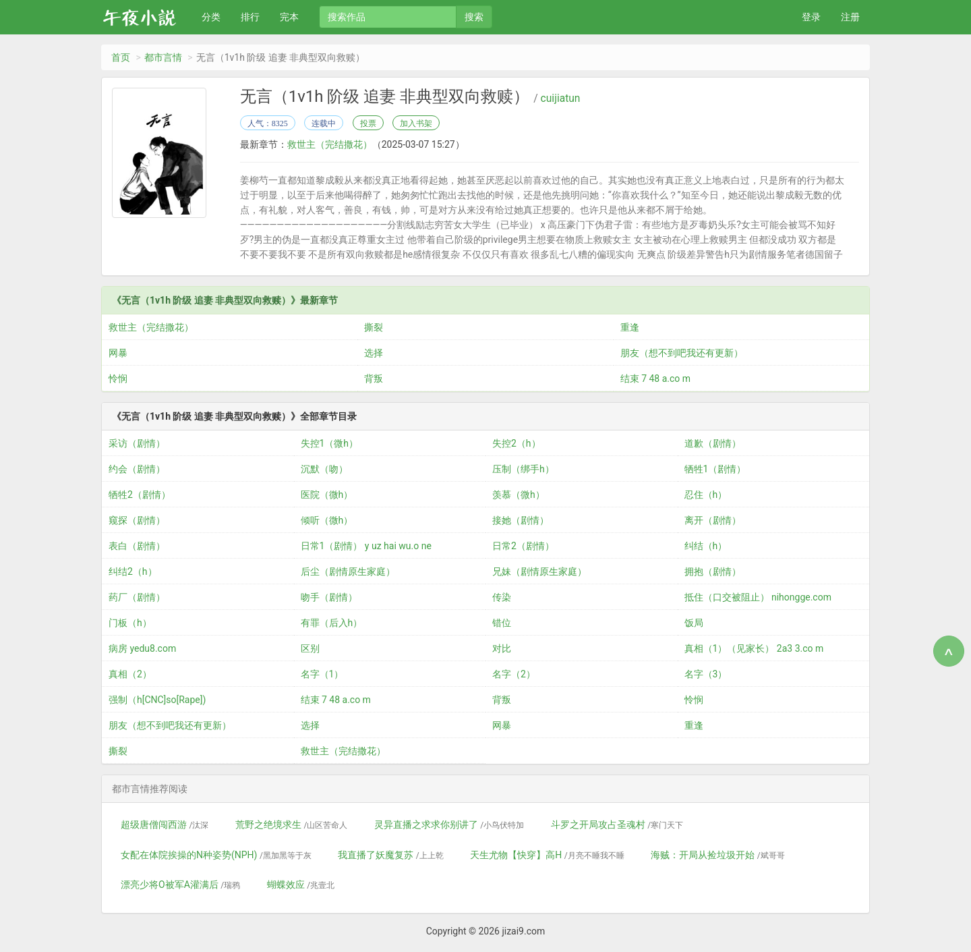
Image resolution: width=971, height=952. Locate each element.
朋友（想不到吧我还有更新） (681, 352)
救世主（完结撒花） (329, 144)
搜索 (474, 16)
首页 (120, 57)
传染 (501, 597)
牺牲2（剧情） (140, 494)
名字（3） (706, 674)
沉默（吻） (324, 469)
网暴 (118, 352)
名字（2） (513, 674)
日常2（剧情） (523, 545)
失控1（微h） (330, 443)
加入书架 (416, 123)
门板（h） (130, 622)
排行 (250, 16)
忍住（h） (706, 494)
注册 (850, 16)
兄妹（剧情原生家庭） (539, 571)
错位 (501, 622)
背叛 (373, 378)
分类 (211, 16)
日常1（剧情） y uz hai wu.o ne (366, 545)
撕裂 (373, 327)
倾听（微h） (327, 520)
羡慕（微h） (518, 494)
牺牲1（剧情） (715, 469)
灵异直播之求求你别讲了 (449, 824)
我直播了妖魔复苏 (390, 854)
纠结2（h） (133, 571)
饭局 (693, 622)
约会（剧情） (137, 469)
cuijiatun (561, 98)
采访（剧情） (137, 443)
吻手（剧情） (329, 597)
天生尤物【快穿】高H (547, 854)
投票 (368, 123)
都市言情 (163, 57)
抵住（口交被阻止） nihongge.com (757, 597)
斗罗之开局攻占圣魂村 (617, 824)
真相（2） (130, 674)
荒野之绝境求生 (291, 824)
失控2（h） (516, 443)
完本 (289, 16)
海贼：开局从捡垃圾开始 (717, 854)
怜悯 (118, 378)
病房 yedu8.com (142, 648)
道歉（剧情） (712, 443)
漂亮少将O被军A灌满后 (180, 884)
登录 (811, 16)
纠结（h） (706, 545)
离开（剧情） (712, 520)
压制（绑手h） (523, 469)
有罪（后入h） (332, 622)
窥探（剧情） (137, 520)
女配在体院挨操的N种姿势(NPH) (216, 854)
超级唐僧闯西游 (164, 824)
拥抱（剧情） (712, 571)
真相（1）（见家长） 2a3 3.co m (754, 648)
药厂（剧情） (137, 597)
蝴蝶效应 (300, 884)
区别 (310, 648)
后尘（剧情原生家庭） (348, 571)
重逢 (629, 327)
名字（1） (322, 674)
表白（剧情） (137, 545)
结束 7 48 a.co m (655, 378)
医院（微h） (327, 494)
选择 (373, 352)
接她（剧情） (520, 520)
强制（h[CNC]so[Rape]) (157, 699)
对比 (501, 648)
